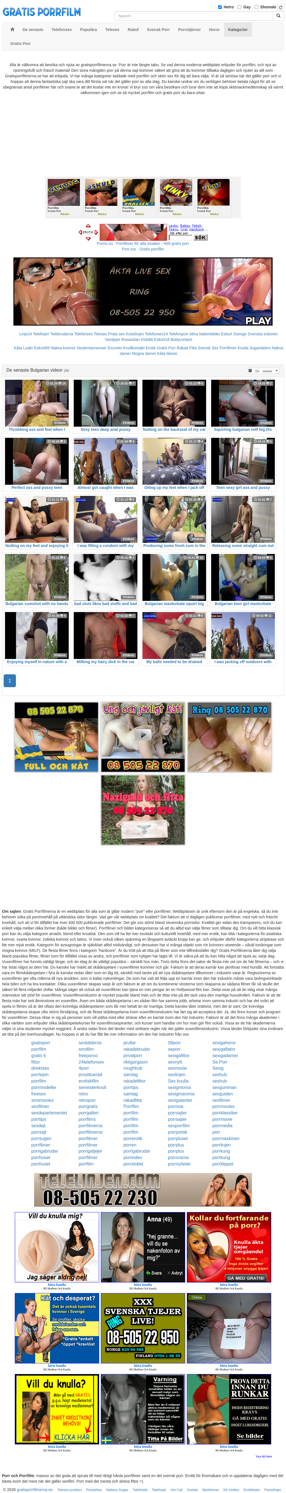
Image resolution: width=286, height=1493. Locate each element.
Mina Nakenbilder (205, 334)
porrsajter (177, 1112)
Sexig (217, 1068)
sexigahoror (224, 1042)
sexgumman (224, 1087)
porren (129, 1145)
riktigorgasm (135, 1062)
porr (216, 1132)
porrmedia (222, 1125)
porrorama (178, 1157)
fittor (35, 1062)
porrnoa (175, 1106)
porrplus (176, 1145)
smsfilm (86, 1049)
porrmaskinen (225, 1138)
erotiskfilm (89, 1081)
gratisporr (40, 1042)
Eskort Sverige (234, 334)
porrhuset (40, 1157)
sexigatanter (180, 1100)
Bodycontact (181, 339)
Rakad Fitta (187, 348)
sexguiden (222, 1093)
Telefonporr (179, 334)
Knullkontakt (133, 348)
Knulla (243, 348)
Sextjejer (112, 339)
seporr (174, 1049)
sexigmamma (181, 1093)
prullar (129, 1042)
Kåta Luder (23, 348)
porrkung (221, 1151)
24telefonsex (91, 1062)
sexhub (219, 1074)
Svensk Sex (208, 348)
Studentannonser (92, 348)
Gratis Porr (166, 348)
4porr (84, 1068)
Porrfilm (131, 1106)
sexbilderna (90, 1042)
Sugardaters (260, 348)
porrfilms (87, 1119)
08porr (174, 1042)
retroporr (87, 1100)
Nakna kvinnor (63, 348)
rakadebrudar (136, 1049)
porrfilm (38, 1049)
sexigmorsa (179, 1087)
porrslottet (133, 1164)
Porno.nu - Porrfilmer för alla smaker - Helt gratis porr (143, 243)
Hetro (229, 7)
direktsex (40, 1068)
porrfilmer (88, 1138)
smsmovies (42, 1100)
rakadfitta (132, 1100)
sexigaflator (223, 1049)
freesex (38, 1093)
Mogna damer (144, 353)
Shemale (268, 7)
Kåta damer (167, 353)
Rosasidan (130, 339)
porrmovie (222, 1119)
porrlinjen (221, 1145)
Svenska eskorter (263, 334)
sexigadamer (225, 1055)
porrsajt (38, 1132)
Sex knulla (178, 1081)
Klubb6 (147, 339)
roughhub (132, 1068)
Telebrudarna (61, 334)
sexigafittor (178, 1055)
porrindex (132, 1157)
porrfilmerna (91, 1125)
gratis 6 (38, 1055)
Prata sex (116, 334)
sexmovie (177, 1068)
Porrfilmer (228, 348)
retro (83, 1093)
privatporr (132, 1055)
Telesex (100, 334)
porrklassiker (225, 1112)
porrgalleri (89, 1112)
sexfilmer (221, 1100)
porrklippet (222, 1164)
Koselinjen (135, 334)
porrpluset (178, 1138)
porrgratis (88, 1106)
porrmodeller (43, 1087)
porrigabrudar (44, 1151)
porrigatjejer (90, 1151)
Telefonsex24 (156, 334)
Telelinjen (41, 334)
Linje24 (25, 334)
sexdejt (38, 1125)
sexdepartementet (49, 1112)
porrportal (177, 1132)
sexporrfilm (179, 1125)
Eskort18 (162, 339)
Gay (247, 7)
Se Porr (219, 1062)
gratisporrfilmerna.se (35, 1489)
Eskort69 (41, 348)
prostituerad (91, 1074)
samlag (130, 1074)
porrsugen (41, 1138)
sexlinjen (176, 1074)
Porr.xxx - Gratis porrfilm (143, 249)
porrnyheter (179, 1164)
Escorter (115, 348)
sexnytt (175, 1062)
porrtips (130, 1087)
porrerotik (132, 1138)
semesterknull (92, 1087)
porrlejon (40, 1074)
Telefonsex (83, 334)
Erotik (151, 348)
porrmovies (223, 1106)
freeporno (88, 1055)
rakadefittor (134, 1081)
